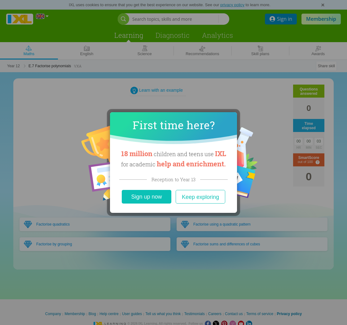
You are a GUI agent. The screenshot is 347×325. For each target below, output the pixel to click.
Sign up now (146, 197)
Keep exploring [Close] (200, 197)
